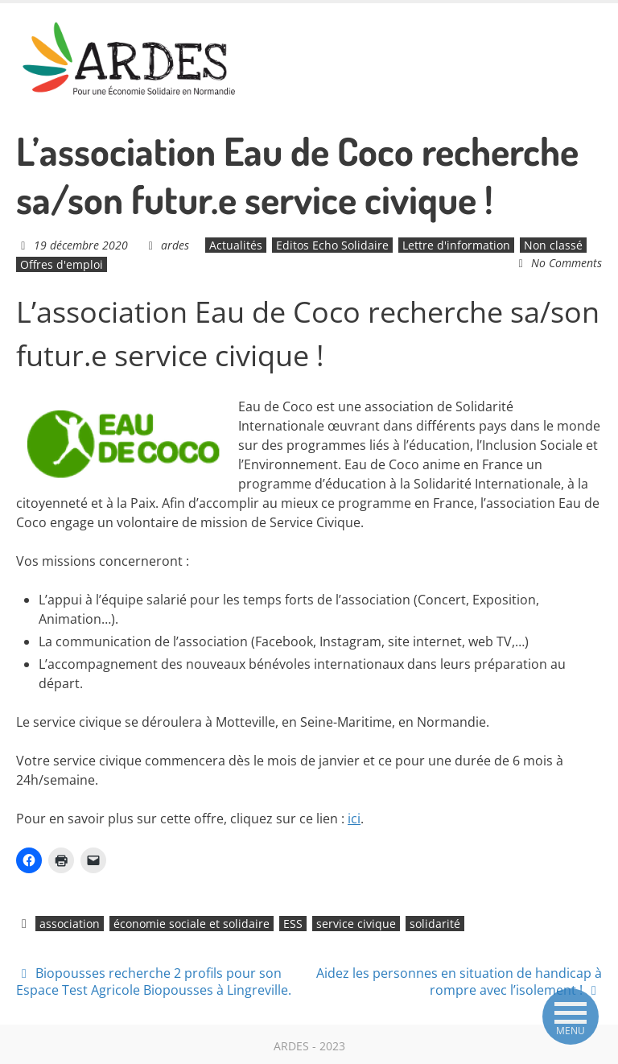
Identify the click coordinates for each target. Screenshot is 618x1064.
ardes (175, 245)
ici (354, 818)
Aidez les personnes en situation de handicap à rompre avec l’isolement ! (459, 981)
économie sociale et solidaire (191, 923)
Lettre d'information (456, 245)
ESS (293, 923)
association (69, 923)
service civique (356, 923)
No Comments (566, 262)
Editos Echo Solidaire (332, 245)
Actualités (235, 245)
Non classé (553, 245)
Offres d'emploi (61, 264)
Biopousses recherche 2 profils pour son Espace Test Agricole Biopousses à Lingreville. (153, 981)
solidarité (435, 923)
